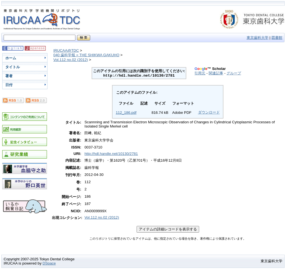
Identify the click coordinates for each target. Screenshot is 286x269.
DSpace (49, 263)
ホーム (10, 58)
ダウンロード (209, 112)
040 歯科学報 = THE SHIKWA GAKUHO (86, 55)
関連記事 (216, 73)
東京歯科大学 (257, 38)
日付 (9, 85)
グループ (234, 73)
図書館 (276, 38)
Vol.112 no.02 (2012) (70, 60)
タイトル (12, 67)
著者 (9, 76)
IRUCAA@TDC (66, 50)
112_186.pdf (126, 112)
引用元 (199, 73)
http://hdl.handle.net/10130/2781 (111, 154)
